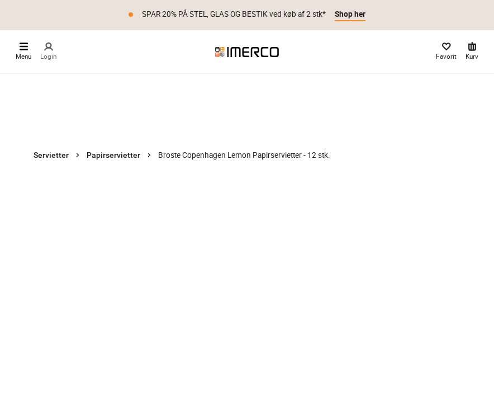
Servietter (51, 155)
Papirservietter (113, 155)
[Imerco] (247, 51)
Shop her (350, 14)
